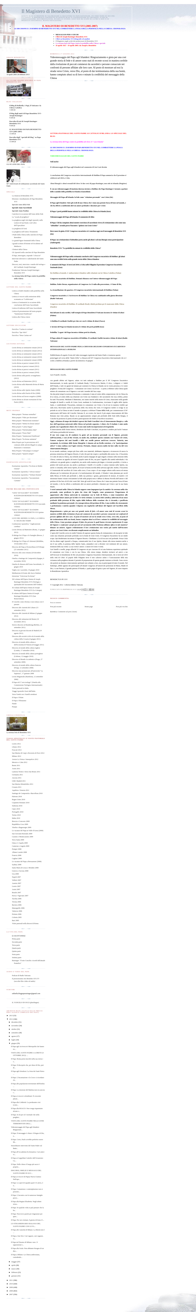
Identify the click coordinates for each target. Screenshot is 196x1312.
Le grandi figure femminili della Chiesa (26, 240)
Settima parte (16, 957)
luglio (13, 1040)
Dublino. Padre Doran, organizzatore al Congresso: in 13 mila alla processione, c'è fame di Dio (85, 284)
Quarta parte (16, 948)
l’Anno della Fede (102, 410)
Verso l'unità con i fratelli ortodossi (24, 694)
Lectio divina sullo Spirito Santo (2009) (26, 390)
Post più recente (55, 607)
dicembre (15, 1022)
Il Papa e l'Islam (17, 697)
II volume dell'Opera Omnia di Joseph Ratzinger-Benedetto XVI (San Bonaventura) (25, 596)
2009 (11, 1287)
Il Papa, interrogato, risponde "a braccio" (26, 255)
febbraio (14, 1272)
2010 (11, 1284)
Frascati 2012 (17, 750)
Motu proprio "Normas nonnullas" (24, 414)
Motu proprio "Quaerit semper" (23, 454)
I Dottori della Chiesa (19, 249)
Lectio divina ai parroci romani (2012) (25, 366)
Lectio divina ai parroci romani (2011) (25, 369)
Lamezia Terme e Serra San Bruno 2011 (26, 772)
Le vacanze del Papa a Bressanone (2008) (27, 861)
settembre (15, 1033)
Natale (14, 704)
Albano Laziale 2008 (19, 852)
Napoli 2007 (16, 877)
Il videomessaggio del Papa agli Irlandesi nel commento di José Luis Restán (78, 167)
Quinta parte (16, 951)
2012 (11, 1019)
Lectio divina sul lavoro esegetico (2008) (26, 396)
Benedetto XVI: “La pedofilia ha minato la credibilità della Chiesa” (75, 248)
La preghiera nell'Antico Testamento (25, 232)
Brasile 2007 (16, 892)
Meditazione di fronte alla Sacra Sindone (26, 573)
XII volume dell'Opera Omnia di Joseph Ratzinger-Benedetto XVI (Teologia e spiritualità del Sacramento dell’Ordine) (27, 582)
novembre (15, 1026)
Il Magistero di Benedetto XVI (51, 11)
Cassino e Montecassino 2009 (22, 837)
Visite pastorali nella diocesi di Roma (25, 923)
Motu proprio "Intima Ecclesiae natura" (26, 424)
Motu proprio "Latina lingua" (22, 427)
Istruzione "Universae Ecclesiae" (23, 576)
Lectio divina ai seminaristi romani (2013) (27, 348)
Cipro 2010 (16, 809)
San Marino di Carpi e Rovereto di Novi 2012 (28, 753)
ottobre (14, 1029)
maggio (14, 1262)
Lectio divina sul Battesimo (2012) (24, 381)
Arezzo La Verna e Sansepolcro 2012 (25, 759)
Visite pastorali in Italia (20, 688)
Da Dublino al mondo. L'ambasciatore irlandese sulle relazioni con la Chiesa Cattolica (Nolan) (85, 273)
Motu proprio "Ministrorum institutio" (25, 421)
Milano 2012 (16, 756)
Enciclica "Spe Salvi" (19, 332)
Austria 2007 (16, 883)
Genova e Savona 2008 (20, 871)
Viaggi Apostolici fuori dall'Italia (23, 691)
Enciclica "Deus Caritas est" (22, 335)
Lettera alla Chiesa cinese (21, 317)
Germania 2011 (17, 775)
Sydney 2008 (16, 865)
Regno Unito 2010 (18, 799)
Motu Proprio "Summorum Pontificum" (26, 436)
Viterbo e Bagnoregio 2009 (21, 827)
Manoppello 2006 (18, 908)
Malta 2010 (16, 818)
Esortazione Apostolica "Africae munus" (26, 472)
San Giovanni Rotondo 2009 (22, 834)
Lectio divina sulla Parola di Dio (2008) (26, 393)
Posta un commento (55, 602)
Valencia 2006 (17, 911)
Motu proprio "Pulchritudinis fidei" (24, 430)
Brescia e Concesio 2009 (21, 821)
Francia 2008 (16, 855)
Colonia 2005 (17, 917)
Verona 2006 (16, 902)
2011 (11, 1280)
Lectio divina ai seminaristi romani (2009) (27, 360)
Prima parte (16, 939)
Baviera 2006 (17, 905)
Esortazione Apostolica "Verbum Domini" (27, 475)
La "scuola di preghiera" (20, 217)
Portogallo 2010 (17, 812)
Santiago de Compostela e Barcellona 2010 (27, 793)
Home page (89, 607)
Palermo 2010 (17, 796)
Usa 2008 (15, 874)
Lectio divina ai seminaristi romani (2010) (27, 357)
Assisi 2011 (16, 769)
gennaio (14, 1276)
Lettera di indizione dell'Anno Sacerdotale (27, 308)
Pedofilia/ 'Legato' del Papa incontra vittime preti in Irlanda (73, 332)
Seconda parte (17, 942)
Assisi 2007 (16, 889)
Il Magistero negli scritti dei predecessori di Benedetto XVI (77, 41)
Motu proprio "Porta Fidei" (21, 433)
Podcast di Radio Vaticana (21, 975)
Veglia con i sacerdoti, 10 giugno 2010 (25, 570)
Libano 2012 (16, 747)
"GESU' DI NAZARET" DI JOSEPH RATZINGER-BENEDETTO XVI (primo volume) (28, 512)
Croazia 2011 (16, 787)
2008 (11, 1291)
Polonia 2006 (16, 914)
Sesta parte (16, 954)
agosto (13, 1036)
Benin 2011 (16, 765)
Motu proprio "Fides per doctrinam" (25, 417)
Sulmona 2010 (17, 806)
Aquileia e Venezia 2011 (20, 790)
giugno (14, 1043)
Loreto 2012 (16, 744)
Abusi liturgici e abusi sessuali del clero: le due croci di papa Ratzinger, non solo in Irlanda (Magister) (88, 183)
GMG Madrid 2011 (19, 781)
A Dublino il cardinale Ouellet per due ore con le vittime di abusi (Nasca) (77, 321)
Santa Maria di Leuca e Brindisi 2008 (25, 868)
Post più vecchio (122, 607)
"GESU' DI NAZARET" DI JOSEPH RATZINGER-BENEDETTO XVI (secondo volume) (28, 504)
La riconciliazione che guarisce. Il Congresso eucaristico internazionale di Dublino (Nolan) (84, 290)
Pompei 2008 (16, 849)
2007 (11, 1294)
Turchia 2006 (16, 899)
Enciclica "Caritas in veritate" (22, 329)
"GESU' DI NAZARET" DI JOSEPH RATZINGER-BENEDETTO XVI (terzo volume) (27, 495)
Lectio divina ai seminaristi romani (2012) (27, 351)
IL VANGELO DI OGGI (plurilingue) (25, 1002)
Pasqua (14, 707)
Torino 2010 (16, 815)
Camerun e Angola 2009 (20, 846)
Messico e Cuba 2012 (19, 762)
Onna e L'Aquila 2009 (20, 843)
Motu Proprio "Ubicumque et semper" (25, 451)
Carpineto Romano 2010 (20, 803)
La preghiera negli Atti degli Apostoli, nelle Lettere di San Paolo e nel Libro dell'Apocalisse (27, 222)
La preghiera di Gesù (19, 228)
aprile (13, 1265)
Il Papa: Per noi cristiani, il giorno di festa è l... (27, 1220)
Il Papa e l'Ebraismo (19, 701)
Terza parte (16, 945)
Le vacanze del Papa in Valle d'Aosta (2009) (27, 830)
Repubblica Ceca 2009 (20, 824)
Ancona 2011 (16, 778)
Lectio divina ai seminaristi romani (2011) (27, 354)
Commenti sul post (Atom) (67, 612)
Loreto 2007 (16, 886)
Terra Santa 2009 (18, 840)
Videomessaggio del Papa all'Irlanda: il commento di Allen (72, 217)
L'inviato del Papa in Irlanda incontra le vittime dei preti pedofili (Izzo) (77, 327)
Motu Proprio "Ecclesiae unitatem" (24, 439)
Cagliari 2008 (17, 858)
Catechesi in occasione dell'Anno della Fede (27, 214)
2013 (11, 1015)
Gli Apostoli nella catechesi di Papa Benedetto (28, 252)
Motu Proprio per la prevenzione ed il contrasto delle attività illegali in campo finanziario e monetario (27, 445)
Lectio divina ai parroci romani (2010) (25, 372)
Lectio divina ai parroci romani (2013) (25, 363)
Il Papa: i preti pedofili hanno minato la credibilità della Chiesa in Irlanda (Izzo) (80, 211)
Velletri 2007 (16, 880)
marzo (13, 1269)
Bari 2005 (15, 920)
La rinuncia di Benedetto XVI (22, 196)
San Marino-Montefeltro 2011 (22, 784)
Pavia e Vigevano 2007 (20, 896)
